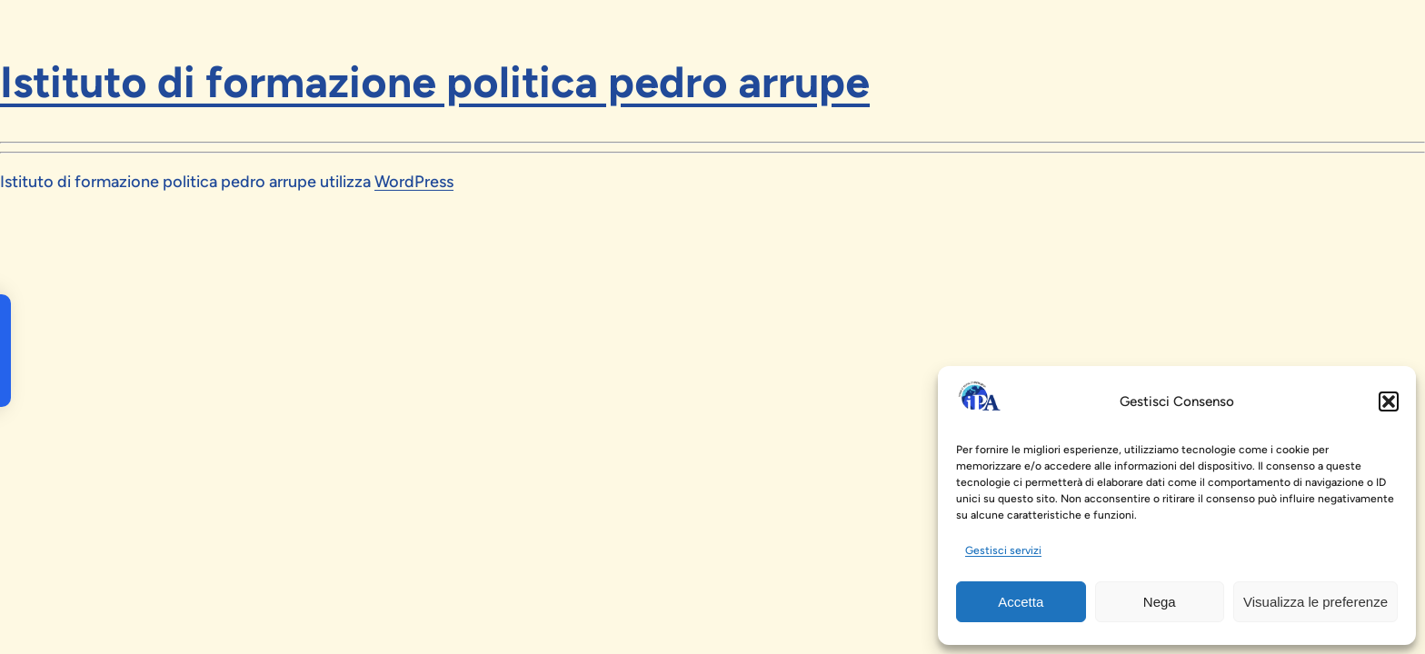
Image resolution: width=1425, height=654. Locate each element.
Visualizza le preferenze (1315, 601)
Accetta (1020, 601)
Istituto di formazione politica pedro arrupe (435, 81)
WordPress (413, 182)
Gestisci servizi (1003, 550)
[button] (1389, 401)
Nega (1159, 601)
